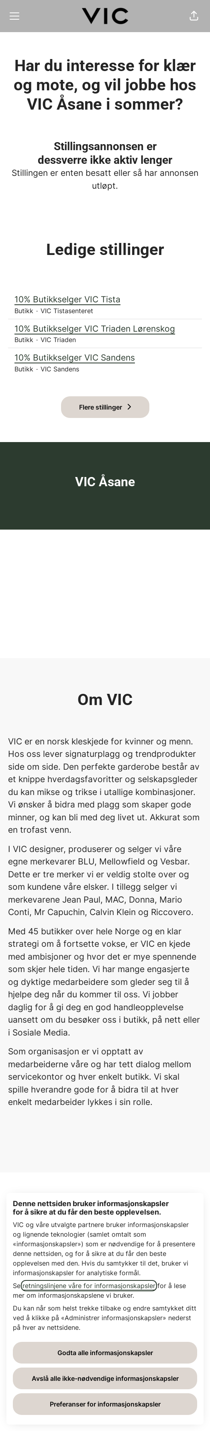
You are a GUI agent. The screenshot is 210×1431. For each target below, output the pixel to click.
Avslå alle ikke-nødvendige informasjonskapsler (105, 1378)
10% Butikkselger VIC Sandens (105, 357)
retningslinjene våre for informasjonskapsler (88, 1286)
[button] (194, 16)
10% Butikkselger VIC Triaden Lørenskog (105, 328)
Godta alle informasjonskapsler (105, 1353)
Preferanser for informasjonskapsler (105, 1404)
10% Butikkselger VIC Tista (105, 299)
